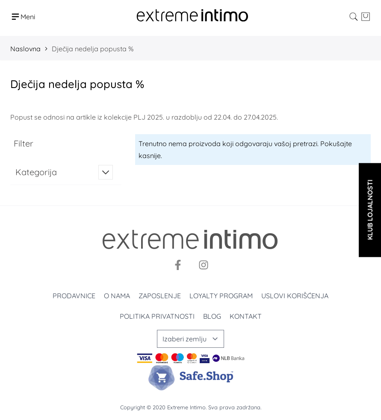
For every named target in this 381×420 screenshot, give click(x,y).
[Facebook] (178, 265)
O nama (117, 295)
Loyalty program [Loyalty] (221, 295)
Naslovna (25, 48)
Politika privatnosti (157, 316)
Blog (212, 316)
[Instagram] (204, 265)
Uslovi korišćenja (294, 295)
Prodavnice (74, 295)
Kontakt (246, 316)
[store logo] (192, 16)
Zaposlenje (160, 295)
